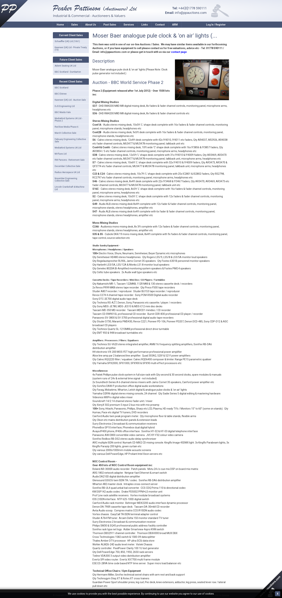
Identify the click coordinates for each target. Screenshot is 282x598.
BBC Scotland (61, 87)
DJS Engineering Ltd (65, 106)
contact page (179, 51)
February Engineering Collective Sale (70, 140)
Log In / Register (216, 24)
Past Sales (109, 24)
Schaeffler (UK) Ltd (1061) (67, 41)
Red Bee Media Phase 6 (66, 127)
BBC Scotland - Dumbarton (68, 72)
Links (144, 24)
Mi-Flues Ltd (61, 154)
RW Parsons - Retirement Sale (70, 160)
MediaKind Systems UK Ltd (68, 147)
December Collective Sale (67, 166)
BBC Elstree (61, 94)
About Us (90, 24)
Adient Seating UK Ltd (65, 66)
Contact (160, 24)
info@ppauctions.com (191, 13)
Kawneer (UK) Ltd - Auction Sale (70, 100)
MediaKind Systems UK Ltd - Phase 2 (68, 119)
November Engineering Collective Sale (66, 179)
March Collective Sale (65, 133)
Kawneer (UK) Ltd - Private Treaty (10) (71, 48)
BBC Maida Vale (63, 112)
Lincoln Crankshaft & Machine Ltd (69, 188)
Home (60, 24)
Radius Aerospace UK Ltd (67, 172)
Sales (74, 24)
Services (129, 24)
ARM (175, 24)
